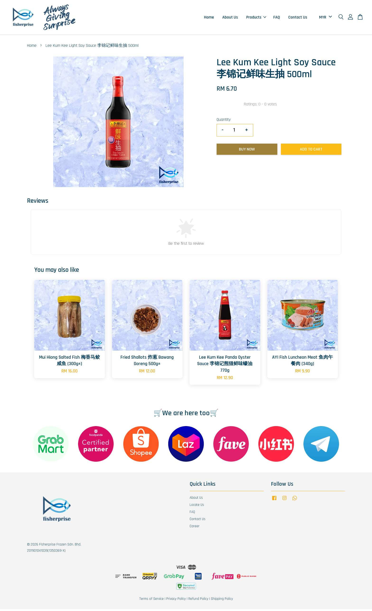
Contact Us (297, 18)
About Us (230, 18)
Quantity (224, 121)
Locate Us (197, 506)
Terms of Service (151, 600)
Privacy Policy (176, 600)
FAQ (276, 18)
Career (195, 528)
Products (256, 18)
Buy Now (247, 151)
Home (209, 18)
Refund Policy (198, 600)
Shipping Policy (222, 600)
